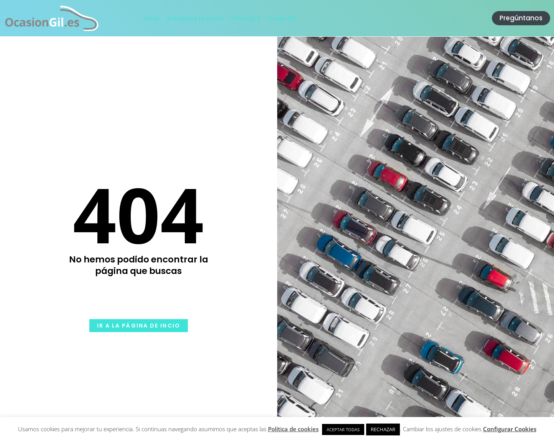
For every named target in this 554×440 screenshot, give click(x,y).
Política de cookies (293, 429)
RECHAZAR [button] (383, 429)
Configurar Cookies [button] (509, 429)
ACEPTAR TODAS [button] (343, 429)
